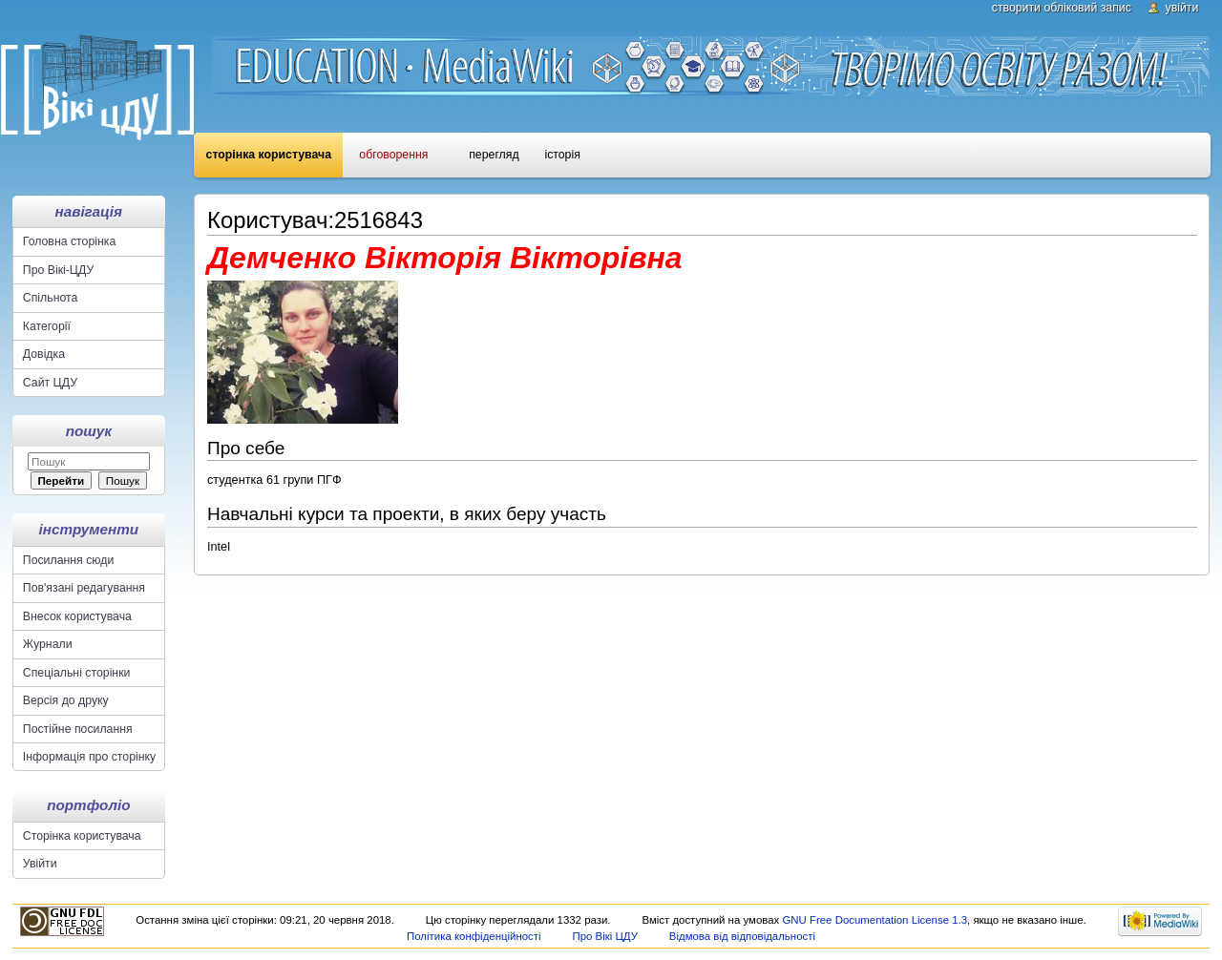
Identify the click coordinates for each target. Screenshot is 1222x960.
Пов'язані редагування (84, 588)
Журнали (48, 644)
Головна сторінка (69, 241)
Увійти (1182, 7)
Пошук (89, 431)
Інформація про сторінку (89, 756)
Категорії (47, 326)
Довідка (44, 354)
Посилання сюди (69, 560)
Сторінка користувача (268, 154)
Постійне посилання (78, 729)
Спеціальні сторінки (77, 672)
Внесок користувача (77, 616)
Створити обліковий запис (1061, 7)
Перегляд (493, 154)
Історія (561, 154)
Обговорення (393, 154)
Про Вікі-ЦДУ (58, 270)
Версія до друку (66, 700)
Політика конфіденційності (474, 936)
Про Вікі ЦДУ (605, 936)
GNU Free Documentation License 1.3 (874, 920)
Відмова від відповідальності (742, 936)
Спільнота (50, 297)
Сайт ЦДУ (50, 382)
